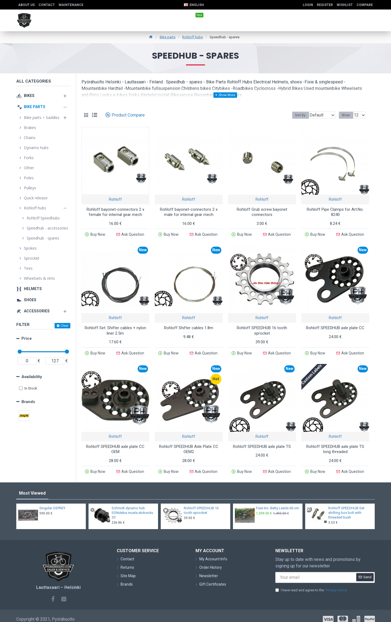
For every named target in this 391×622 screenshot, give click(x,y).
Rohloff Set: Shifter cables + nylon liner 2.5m (115, 328)
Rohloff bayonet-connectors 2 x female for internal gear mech (115, 212)
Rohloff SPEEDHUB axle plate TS (262, 442)
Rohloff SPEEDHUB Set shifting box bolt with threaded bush (346, 506)
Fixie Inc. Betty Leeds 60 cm (277, 502)
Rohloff (115, 199)
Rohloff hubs (192, 37)
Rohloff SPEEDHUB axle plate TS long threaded (335, 445)
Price (26, 338)
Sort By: (296, 115)
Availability (31, 376)
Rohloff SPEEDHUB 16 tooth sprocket (262, 328)
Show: (347, 115)
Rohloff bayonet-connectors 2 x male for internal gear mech (188, 212)
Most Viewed (32, 486)
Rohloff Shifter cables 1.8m (188, 325)
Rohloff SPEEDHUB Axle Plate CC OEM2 (188, 445)
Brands (28, 401)
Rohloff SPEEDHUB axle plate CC (335, 325)
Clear (64, 326)
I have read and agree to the (311, 583)
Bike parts (167, 37)
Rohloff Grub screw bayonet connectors (262, 212)
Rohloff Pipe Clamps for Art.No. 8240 (335, 212)
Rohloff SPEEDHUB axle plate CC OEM (115, 445)
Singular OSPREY (52, 502)
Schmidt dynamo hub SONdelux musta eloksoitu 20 (132, 506)
